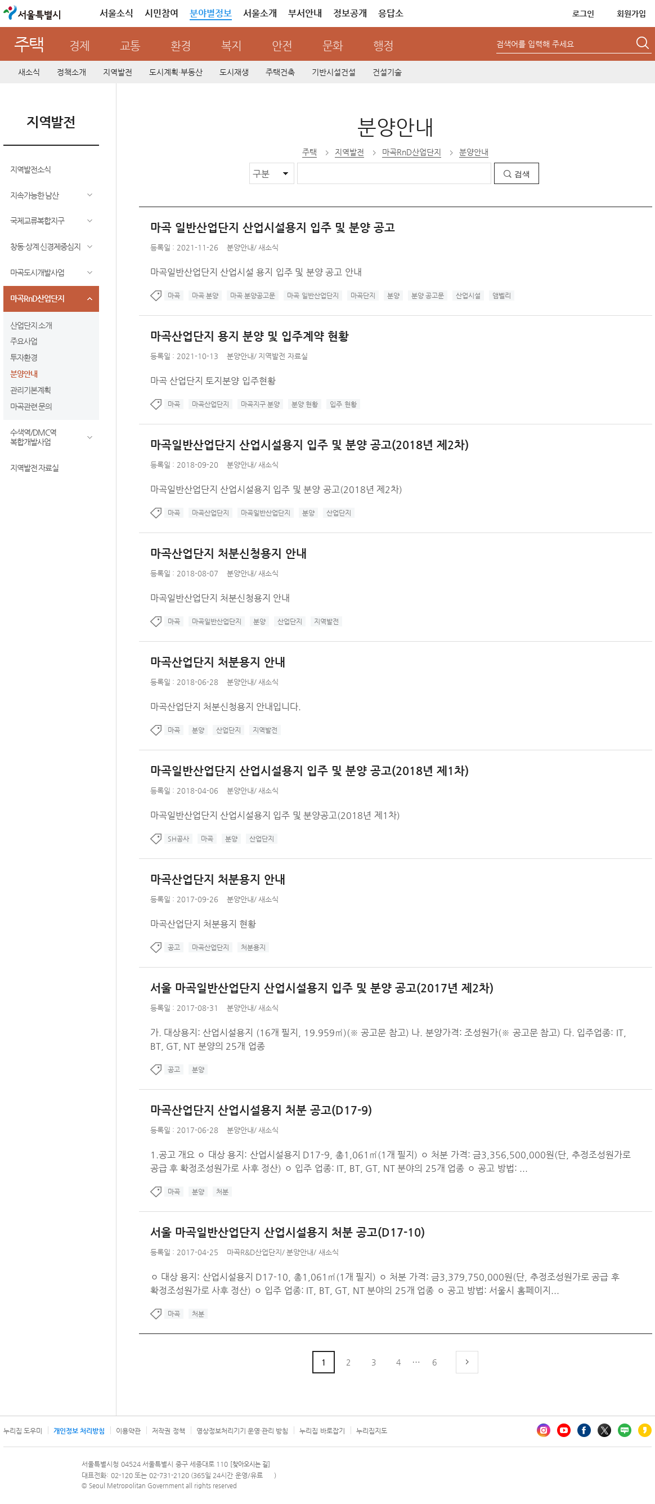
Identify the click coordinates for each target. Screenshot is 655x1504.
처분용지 (253, 947)
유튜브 (564, 1430)
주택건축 (280, 72)
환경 (181, 45)
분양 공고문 (427, 295)
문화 (332, 45)
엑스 (604, 1430)
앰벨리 (501, 295)
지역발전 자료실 (34, 467)
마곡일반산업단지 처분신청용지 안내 (220, 598)
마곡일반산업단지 (265, 513)
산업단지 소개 (31, 325)
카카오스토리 (645, 1430)
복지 (231, 45)
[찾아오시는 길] (250, 1464)
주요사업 (23, 341)
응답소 (390, 13)
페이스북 (584, 1430)
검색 (522, 173)
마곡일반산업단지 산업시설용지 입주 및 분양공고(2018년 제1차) (275, 815)
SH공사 (178, 839)
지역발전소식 (30, 169)
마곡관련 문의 (31, 406)
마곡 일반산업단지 (312, 295)
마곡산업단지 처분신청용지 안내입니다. (226, 706)
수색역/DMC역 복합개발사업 (33, 437)
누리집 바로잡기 (321, 1431)
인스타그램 (543, 1430)
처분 (222, 1192)
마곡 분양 (205, 295)
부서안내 (305, 13)
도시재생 (234, 72)
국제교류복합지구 (37, 220)
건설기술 (387, 72)
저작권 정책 (168, 1431)
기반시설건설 (334, 72)
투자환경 (23, 357)
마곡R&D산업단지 (254, 1252)
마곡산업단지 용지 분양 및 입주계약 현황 (249, 336)
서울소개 (260, 13)
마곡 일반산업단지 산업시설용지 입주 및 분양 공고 (272, 227)
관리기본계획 (30, 390)
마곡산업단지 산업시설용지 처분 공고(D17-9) (261, 1110)
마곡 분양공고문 (252, 295)
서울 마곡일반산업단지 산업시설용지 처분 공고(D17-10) (287, 1232)
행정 (383, 45)
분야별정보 (211, 13)
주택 (29, 44)
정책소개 (71, 72)
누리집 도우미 (22, 1431)
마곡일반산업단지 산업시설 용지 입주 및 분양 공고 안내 (256, 272)
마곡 (174, 295)
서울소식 (116, 13)
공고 (174, 947)
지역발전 (117, 72)
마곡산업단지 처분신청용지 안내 (228, 553)
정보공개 (350, 13)
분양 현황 (304, 404)
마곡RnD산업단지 (37, 298)
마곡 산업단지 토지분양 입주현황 (213, 380)
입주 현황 (343, 404)
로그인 (583, 13)
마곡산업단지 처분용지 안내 (217, 662)
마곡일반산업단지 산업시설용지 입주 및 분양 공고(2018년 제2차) (309, 444)
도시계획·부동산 (176, 72)
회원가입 (631, 13)
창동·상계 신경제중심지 (45, 246)
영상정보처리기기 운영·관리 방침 (242, 1431)
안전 (282, 45)
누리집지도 (371, 1431)
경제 (79, 45)
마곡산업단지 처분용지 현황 (203, 924)
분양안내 (23, 373)
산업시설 (468, 295)
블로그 (624, 1430)
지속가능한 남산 (34, 195)
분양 (393, 295)
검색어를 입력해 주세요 (535, 43)
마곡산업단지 (210, 404)
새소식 (29, 72)
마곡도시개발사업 (37, 272)
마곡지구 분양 (260, 404)
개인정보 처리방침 (79, 1431)
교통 (130, 45)
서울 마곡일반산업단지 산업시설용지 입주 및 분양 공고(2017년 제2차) (322, 988)
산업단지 (338, 513)
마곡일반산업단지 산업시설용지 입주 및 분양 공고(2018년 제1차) (309, 770)
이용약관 (128, 1431)
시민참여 (161, 13)
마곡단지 (363, 295)
